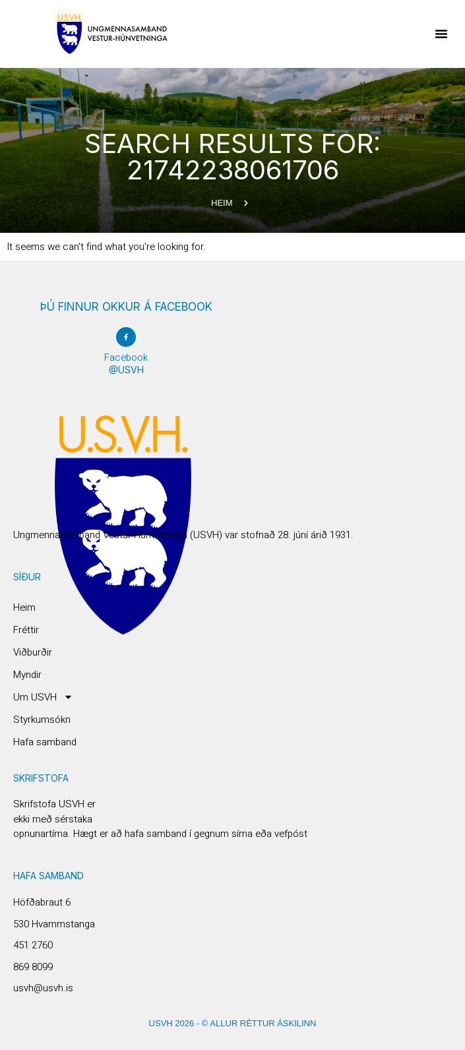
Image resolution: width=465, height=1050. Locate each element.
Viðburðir (32, 652)
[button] (441, 34)
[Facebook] (126, 337)
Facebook (126, 357)
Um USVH (43, 697)
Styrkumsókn (42, 719)
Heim (24, 607)
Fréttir (26, 630)
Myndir (27, 674)
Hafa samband (45, 742)
